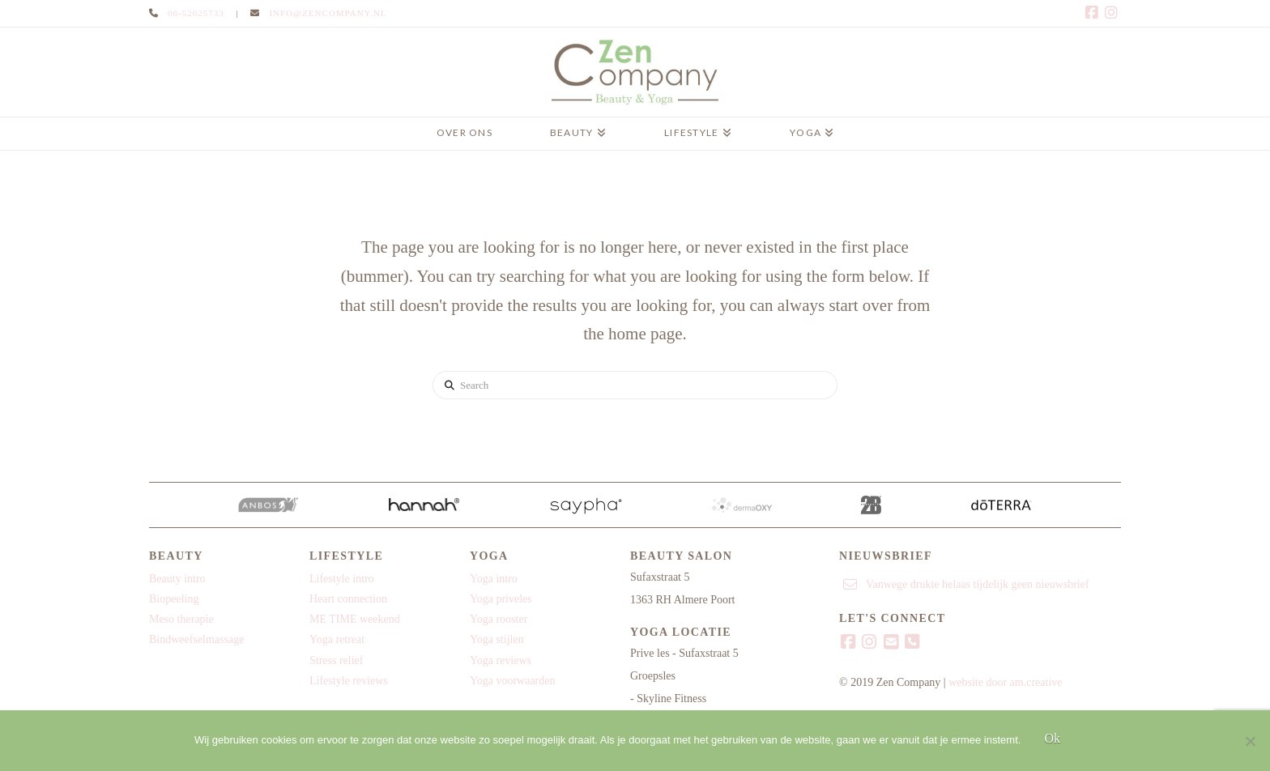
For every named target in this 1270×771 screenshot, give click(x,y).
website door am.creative (1005, 682)
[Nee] (1250, 741)
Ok (1052, 738)
